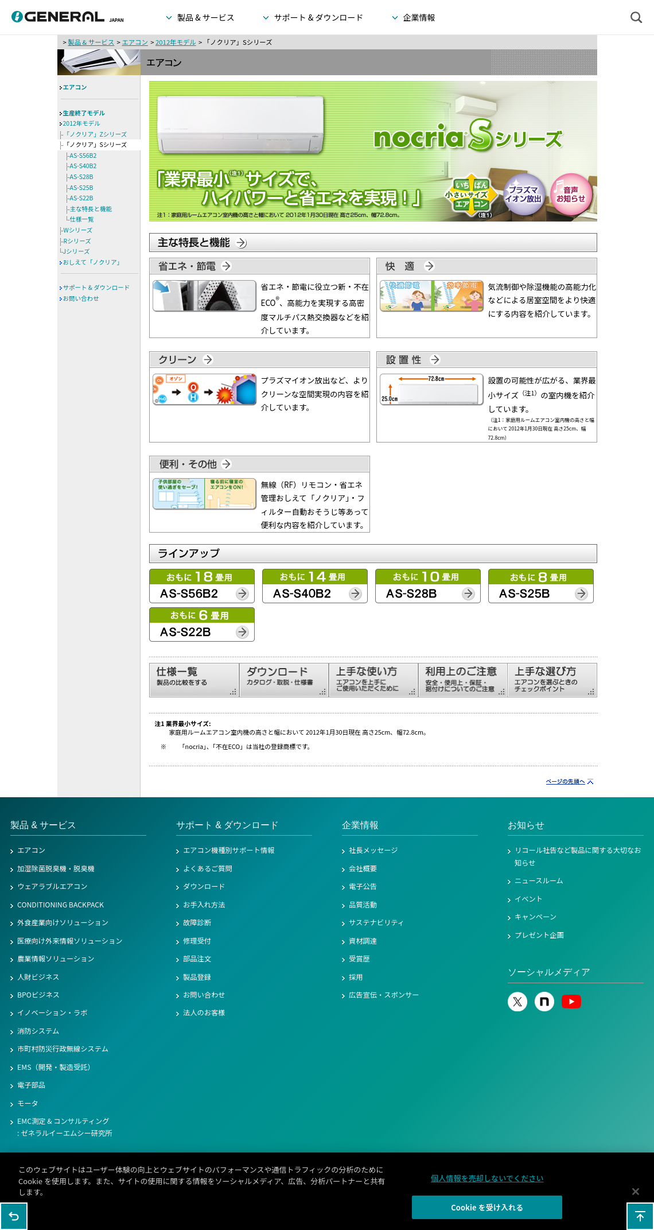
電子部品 (31, 1085)
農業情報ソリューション (56, 958)
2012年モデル (175, 41)
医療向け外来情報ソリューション (70, 941)
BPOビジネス (38, 995)
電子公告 (363, 886)
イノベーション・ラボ (52, 1012)
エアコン (134, 41)
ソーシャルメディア (549, 972)
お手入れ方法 (204, 904)
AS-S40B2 (83, 165)
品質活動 (363, 904)
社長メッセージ (373, 850)
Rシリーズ (77, 240)
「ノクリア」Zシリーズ (95, 134)
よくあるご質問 (207, 868)
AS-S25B (82, 187)
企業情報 (360, 825)
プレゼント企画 (539, 935)
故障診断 (197, 922)
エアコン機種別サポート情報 (228, 850)
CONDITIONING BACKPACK (60, 904)
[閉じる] (635, 1196)
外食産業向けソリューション (62, 922)
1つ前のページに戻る (14, 1216)
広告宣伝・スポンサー (384, 995)
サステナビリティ (376, 922)
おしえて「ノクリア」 (93, 262)
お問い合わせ (81, 298)
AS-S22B (82, 197)
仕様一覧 (82, 219)
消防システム (38, 1031)
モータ (27, 1103)
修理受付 (197, 941)
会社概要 (363, 868)
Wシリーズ (78, 230)
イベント (529, 899)
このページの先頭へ (640, 1216)
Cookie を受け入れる (487, 1211)
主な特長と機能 (91, 208)
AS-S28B (82, 176)
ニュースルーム (539, 880)
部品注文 (197, 958)
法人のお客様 (204, 1012)
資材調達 (363, 941)
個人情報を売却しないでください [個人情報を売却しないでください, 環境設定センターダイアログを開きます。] (487, 1182)
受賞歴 (359, 958)
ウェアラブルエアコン (52, 886)
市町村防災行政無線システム (62, 1048)
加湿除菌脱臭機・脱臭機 (56, 868)
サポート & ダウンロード (96, 287)
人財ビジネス (38, 977)
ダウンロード (204, 886)
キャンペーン (535, 916)
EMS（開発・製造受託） (56, 1067)
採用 (356, 977)
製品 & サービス (91, 41)
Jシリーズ (76, 251)
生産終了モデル (84, 112)
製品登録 (197, 977)
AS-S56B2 (83, 155)
